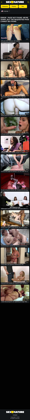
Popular (14, 6)
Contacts (15, 415)
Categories (5, 6)
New (23, 6)
